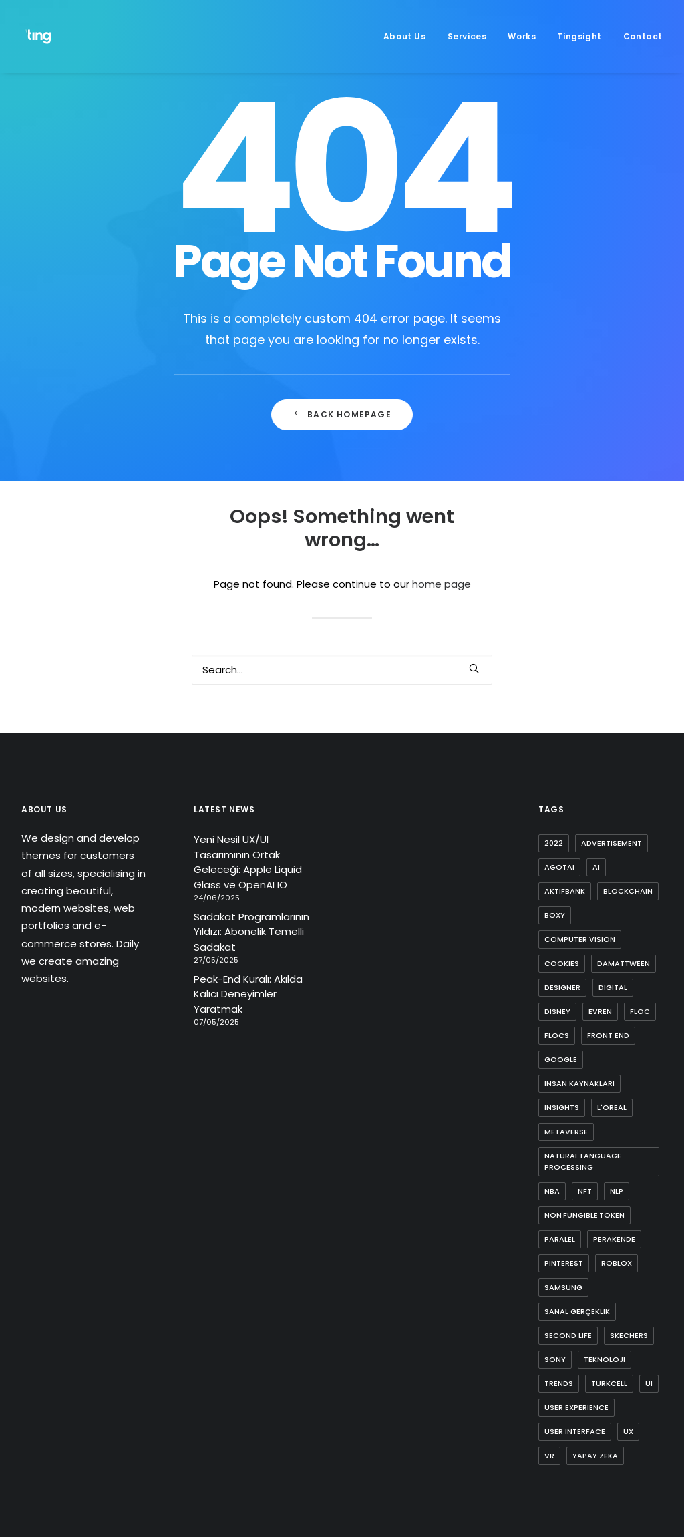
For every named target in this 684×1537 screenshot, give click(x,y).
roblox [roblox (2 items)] (616, 1263)
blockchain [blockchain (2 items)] (628, 891)
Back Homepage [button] (342, 414)
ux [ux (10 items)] (628, 1431)
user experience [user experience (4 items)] (576, 1407)
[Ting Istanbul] (39, 36)
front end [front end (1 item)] (608, 1035)
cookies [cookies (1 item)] (561, 963)
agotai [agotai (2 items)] (559, 867)
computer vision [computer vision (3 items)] (579, 939)
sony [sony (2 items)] (555, 1359)
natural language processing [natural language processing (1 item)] (582, 1161)
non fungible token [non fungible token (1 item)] (584, 1215)
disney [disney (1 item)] (557, 1011)
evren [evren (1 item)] (600, 1011)
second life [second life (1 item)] (568, 1335)
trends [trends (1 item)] (558, 1383)
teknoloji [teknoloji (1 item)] (604, 1359)
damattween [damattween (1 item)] (623, 963)
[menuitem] (409, 36)
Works (522, 36)
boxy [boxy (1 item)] (554, 915)
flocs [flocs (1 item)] (556, 1035)
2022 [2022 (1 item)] (553, 843)
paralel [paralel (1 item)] (559, 1239)
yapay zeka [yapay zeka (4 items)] (595, 1455)
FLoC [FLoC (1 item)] (640, 1011)
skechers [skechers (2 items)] (629, 1335)
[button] (474, 668)
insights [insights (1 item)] (561, 1107)
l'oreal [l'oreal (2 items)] (612, 1107)
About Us (404, 36)
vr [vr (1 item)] (549, 1455)
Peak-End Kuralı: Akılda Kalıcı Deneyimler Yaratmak (248, 994)
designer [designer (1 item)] (562, 987)
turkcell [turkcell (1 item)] (609, 1383)
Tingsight (579, 36)
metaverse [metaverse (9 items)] (566, 1131)
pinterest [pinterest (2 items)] (563, 1263)
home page (441, 584)
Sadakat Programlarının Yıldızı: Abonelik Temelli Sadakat (251, 932)
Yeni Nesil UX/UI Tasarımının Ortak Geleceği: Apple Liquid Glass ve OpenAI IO (248, 862)
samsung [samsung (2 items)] (563, 1287)
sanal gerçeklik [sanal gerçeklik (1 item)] (577, 1311)
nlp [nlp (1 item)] (616, 1191)
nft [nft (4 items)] (585, 1191)
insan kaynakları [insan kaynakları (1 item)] (579, 1083)
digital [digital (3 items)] (612, 987)
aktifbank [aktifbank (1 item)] (564, 891)
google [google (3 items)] (560, 1059)
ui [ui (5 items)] (649, 1383)
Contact (643, 36)
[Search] (342, 670)
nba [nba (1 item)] (552, 1191)
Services (467, 36)
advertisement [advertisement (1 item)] (611, 843)
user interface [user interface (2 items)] (574, 1431)
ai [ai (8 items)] (596, 867)
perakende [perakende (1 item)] (614, 1239)
